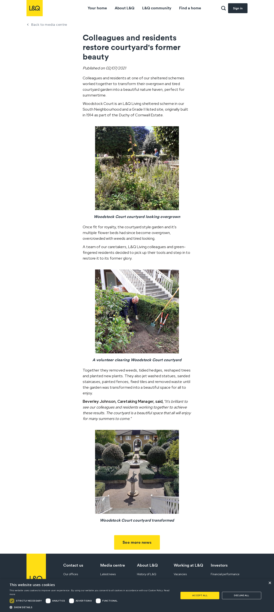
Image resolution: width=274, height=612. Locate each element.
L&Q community (156, 8)
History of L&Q (146, 574)
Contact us (73, 565)
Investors (219, 565)
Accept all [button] (200, 595)
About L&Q (124, 8)
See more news (137, 542)
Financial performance (225, 574)
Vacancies (180, 574)
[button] (223, 8)
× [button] (269, 583)
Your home (97, 8)
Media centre (112, 565)
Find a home (190, 8)
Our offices (70, 574)
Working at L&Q (188, 565)
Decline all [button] (241, 595)
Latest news (108, 574)
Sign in (238, 8)
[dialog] (137, 595)
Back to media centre (49, 24)
